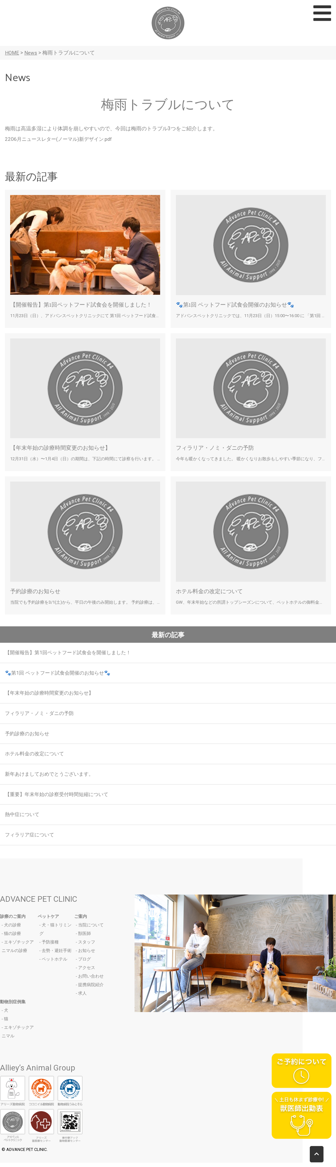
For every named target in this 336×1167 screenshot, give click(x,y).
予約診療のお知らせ (36, 590)
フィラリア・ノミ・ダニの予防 (217, 447)
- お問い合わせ (90, 980)
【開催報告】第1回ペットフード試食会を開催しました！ (85, 304)
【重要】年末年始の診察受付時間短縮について (60, 797)
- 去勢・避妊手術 (55, 954)
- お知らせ (85, 954)
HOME (12, 53)
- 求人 (81, 997)
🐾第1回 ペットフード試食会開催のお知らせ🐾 (238, 304)
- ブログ (83, 963)
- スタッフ (85, 946)
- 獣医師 (83, 937)
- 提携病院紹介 (90, 988)
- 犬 (5, 1014)
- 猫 (5, 1023)
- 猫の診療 (11, 937)
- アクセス (85, 971)
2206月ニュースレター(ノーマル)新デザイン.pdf (61, 139)
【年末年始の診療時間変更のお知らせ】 (63, 447)
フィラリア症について (31, 839)
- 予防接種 (49, 946)
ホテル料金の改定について (211, 590)
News (31, 53)
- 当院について (90, 929)
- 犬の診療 (11, 929)
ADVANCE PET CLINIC (38, 903)
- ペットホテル (53, 963)
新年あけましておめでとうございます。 (52, 777)
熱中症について (23, 818)
